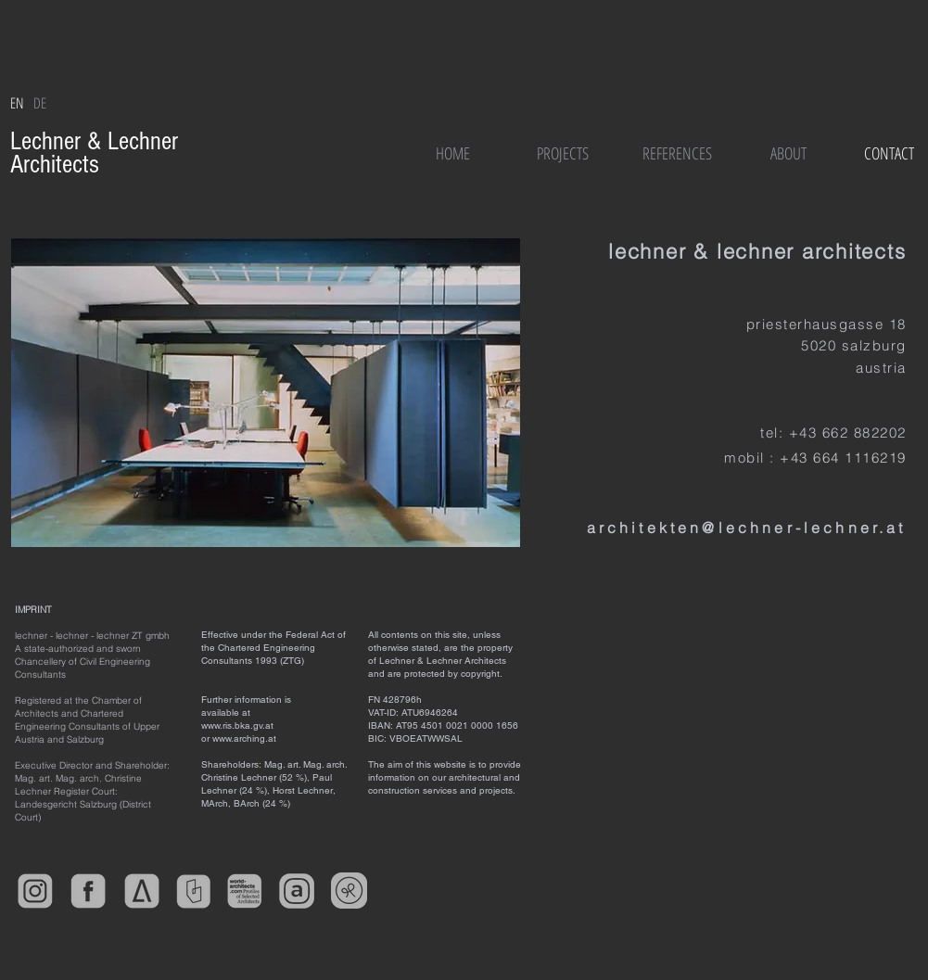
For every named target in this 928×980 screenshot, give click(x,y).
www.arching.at (244, 738)
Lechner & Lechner (97, 141)
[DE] (40, 103)
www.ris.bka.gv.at (237, 725)
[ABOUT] (788, 153)
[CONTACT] (889, 153)
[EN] (17, 103)
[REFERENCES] (677, 153)
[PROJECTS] (562, 153)
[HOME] (453, 153)
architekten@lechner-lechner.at (747, 527)
